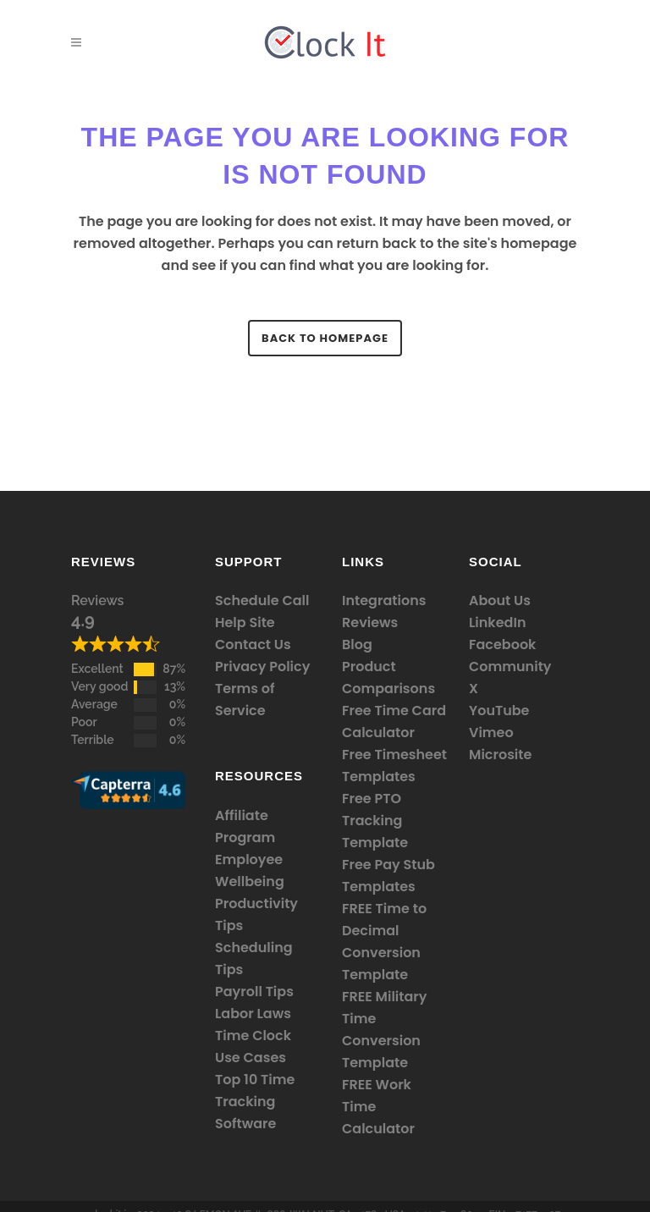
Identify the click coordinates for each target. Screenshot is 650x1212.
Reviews (97, 600)
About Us (500, 600)
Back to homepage (325, 338)
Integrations (384, 600)
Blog (357, 644)
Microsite (500, 754)
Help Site (245, 622)
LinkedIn (497, 622)
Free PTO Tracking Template (375, 820)
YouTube (499, 710)
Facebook (502, 644)
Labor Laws (253, 1013)
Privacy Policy (262, 666)
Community (510, 666)
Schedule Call (262, 600)
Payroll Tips (254, 991)
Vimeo (491, 732)
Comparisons (388, 688)
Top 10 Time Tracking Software (255, 1101)
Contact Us (253, 644)
